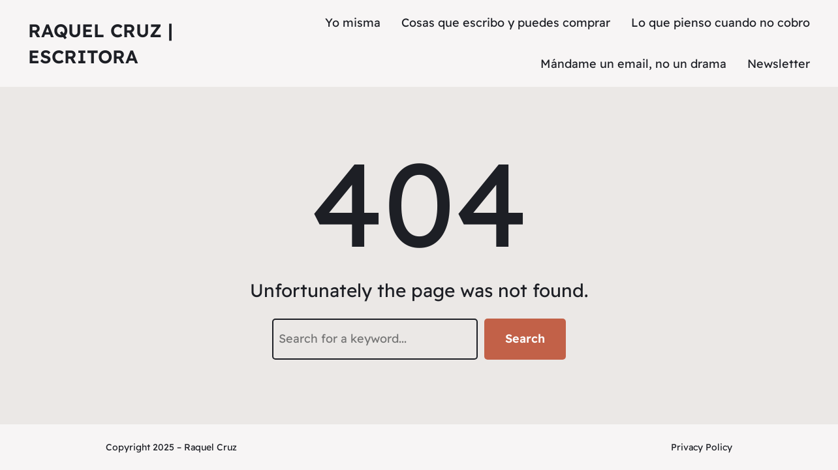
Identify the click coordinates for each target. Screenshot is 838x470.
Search (525, 338)
